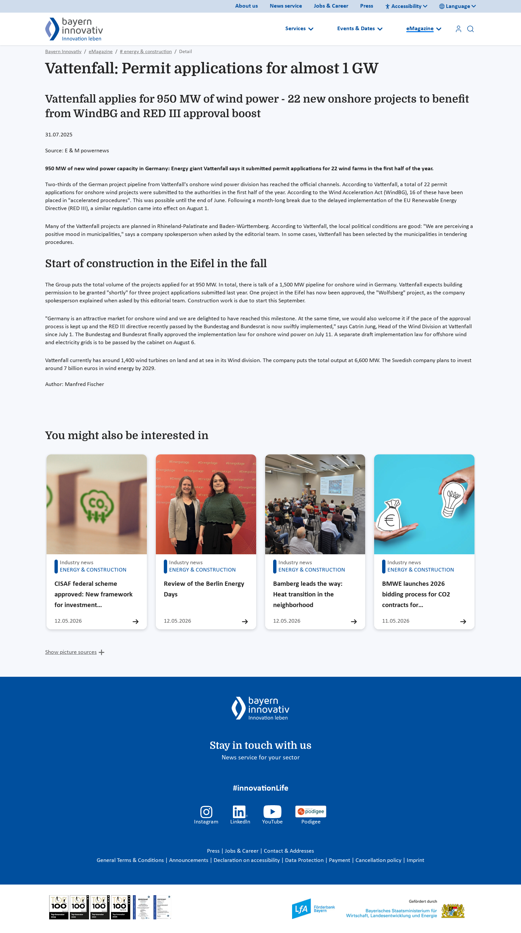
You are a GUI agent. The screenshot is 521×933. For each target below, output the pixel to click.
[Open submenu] (310, 29)
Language (454, 6)
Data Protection (305, 860)
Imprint (415, 860)
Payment (340, 860)
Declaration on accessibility (247, 860)
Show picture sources (71, 652)
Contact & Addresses (289, 851)
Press (366, 6)
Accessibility (403, 6)
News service (286, 6)
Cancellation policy (379, 860)
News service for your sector (261, 757)
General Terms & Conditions (131, 860)
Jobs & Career (331, 6)
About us (246, 6)
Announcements (189, 860)
